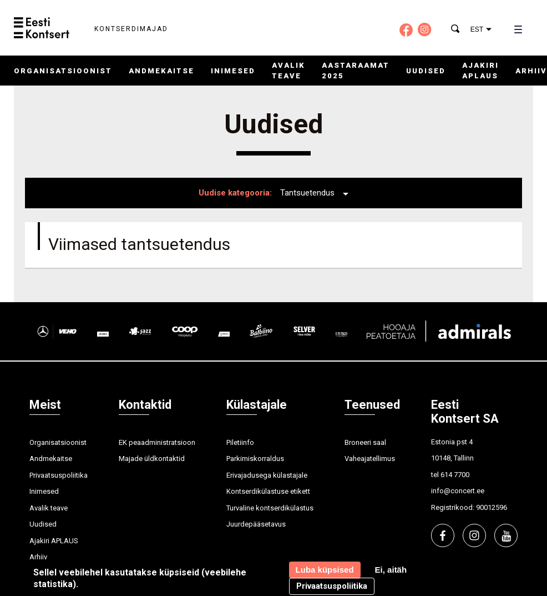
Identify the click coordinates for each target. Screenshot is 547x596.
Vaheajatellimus (370, 458)
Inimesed (233, 71)
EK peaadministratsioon (157, 442)
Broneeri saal (365, 442)
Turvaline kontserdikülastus (269, 508)
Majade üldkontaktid (152, 458)
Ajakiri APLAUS (53, 541)
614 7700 (454, 474)
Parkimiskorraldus (255, 458)
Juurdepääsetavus (256, 524)
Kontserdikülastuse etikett (268, 491)
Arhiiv (531, 71)
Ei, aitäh (391, 569)
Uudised (425, 71)
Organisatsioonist (63, 71)
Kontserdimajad (131, 29)
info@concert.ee (457, 491)
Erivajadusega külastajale (266, 475)
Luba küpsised (325, 569)
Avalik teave (48, 508)
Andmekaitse (161, 71)
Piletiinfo (240, 442)
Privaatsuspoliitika (58, 475)
